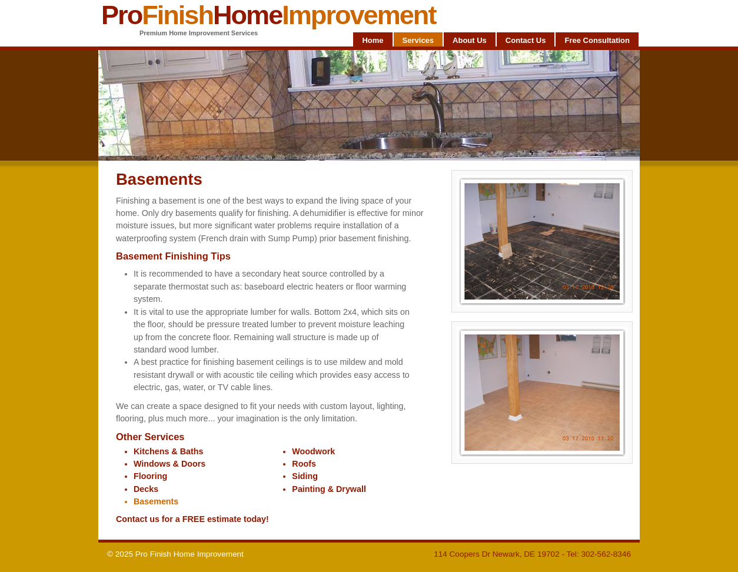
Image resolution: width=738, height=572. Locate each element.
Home (372, 40)
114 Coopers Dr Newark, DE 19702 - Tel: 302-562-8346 (532, 554)
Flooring (150, 476)
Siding (305, 476)
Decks (146, 489)
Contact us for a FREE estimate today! (192, 519)
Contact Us (526, 40)
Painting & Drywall (329, 489)
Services (418, 40)
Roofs (304, 463)
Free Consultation (597, 40)
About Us (470, 40)
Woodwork (313, 451)
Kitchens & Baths (168, 451)
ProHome (268, 15)
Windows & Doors (169, 463)
